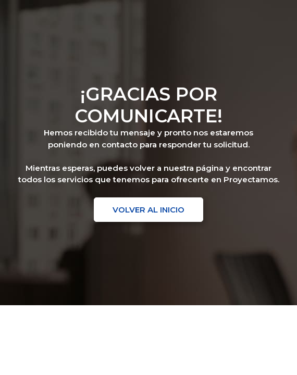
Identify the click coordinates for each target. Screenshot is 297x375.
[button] (148, 209)
